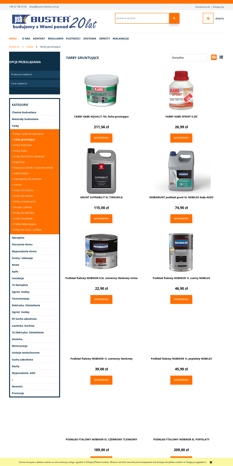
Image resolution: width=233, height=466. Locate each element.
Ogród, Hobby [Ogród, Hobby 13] (20, 292)
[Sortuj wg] (189, 57)
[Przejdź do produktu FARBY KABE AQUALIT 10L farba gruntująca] (89, 89)
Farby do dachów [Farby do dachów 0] (23, 212)
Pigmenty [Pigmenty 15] (19, 162)
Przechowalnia (123, 431)
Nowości (17, 386)
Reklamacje (85, 436)
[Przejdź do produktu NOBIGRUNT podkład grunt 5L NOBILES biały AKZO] (89, 169)
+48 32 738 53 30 (18, 6)
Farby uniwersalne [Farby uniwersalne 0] (24, 201)
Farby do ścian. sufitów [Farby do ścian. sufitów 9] (27, 229)
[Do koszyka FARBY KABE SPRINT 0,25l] (144, 137)
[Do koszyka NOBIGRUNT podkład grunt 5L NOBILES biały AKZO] (89, 216)
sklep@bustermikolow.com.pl (44, 6)
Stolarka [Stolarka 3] (17, 339)
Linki (192, 422)
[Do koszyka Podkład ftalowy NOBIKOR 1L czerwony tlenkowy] (89, 296)
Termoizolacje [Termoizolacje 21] (20, 298)
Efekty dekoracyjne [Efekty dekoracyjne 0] (24, 224)
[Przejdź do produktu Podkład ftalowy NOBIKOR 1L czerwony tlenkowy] (89, 249)
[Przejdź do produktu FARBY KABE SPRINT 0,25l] (143, 89)
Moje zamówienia (125, 427)
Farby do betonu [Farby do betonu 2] (23, 190)
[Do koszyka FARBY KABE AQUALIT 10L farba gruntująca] (89, 137)
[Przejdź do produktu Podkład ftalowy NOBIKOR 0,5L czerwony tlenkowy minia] (143, 169)
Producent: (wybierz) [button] (21, 74)
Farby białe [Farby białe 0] (20, 150)
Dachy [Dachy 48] (15, 366)
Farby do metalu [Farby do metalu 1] (23, 196)
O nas (45, 422)
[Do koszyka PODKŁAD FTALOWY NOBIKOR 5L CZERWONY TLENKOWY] (198, 296)
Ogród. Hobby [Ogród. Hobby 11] (20, 312)
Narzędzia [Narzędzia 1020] (18, 237)
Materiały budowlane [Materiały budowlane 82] (25, 119)
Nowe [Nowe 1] (15, 264)
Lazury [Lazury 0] (17, 184)
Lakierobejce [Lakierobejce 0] (21, 173)
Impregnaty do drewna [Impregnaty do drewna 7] (27, 179)
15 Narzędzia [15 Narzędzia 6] (20, 285)
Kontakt (46, 427)
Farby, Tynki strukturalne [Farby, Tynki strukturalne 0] (28, 134)
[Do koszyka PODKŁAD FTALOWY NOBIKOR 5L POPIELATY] (89, 376)
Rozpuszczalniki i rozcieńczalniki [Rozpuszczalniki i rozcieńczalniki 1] (33, 167)
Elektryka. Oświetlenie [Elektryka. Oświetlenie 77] (26, 305)
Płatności (83, 422)
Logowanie (121, 422)
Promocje (18, 393)
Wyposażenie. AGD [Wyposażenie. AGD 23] (23, 373)
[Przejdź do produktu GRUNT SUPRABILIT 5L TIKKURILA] (198, 89)
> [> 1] (12, 379)
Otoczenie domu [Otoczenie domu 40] (22, 244)
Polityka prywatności (163, 427)
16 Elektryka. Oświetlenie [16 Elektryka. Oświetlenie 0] (28, 332)
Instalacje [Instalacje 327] (18, 278)
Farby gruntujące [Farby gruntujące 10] (24, 139)
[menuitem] (15, 38)
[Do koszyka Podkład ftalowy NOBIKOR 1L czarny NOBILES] (198, 216)
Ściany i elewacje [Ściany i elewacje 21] (22, 258)
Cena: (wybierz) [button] (19, 83)
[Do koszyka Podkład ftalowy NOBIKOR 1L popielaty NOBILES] (144, 296)
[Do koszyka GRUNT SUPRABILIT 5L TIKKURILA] (198, 137)
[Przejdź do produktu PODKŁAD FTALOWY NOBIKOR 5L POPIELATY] (89, 328)
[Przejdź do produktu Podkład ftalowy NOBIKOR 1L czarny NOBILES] (198, 169)
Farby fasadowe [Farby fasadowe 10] (23, 218)
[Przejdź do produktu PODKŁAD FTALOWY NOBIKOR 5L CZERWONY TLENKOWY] (198, 249)
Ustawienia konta (125, 436)
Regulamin (158, 422)
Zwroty (82, 431)
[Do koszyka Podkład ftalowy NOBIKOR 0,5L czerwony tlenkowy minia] (144, 216)
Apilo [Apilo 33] (15, 271)
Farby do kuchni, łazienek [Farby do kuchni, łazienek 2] (28, 156)
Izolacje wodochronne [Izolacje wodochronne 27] (26, 352)
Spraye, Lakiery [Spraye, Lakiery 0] (22, 207)
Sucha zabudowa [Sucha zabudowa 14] (22, 359)
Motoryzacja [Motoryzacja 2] (19, 346)
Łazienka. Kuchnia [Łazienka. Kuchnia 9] (23, 325)
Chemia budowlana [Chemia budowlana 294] (24, 112)
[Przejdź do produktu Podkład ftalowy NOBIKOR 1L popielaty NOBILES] (143, 249)
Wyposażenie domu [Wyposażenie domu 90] (24, 251)
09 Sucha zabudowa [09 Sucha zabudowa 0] (24, 318)
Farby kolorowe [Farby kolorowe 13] (22, 145)
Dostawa (83, 427)
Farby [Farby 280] (15, 126)
